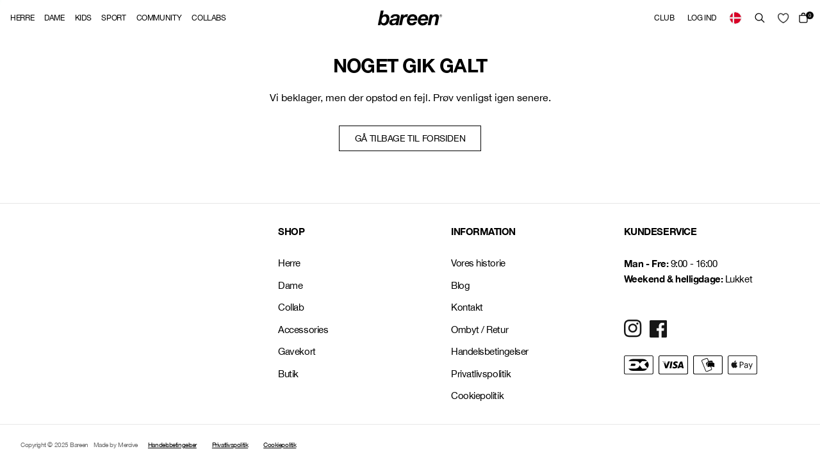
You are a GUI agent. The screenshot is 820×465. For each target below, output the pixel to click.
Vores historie (478, 262)
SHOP (291, 231)
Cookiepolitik (477, 395)
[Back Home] (410, 18)
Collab (291, 307)
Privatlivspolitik (481, 373)
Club (664, 17)
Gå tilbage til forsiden (410, 138)
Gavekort (296, 351)
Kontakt (467, 307)
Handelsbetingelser (490, 351)
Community (159, 17)
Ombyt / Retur (479, 329)
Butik (288, 373)
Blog (460, 285)
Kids (83, 17)
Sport (113, 17)
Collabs (209, 17)
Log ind (701, 18)
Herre (22, 17)
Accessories (303, 329)
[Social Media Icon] (633, 329)
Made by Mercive (116, 444)
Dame (54, 17)
